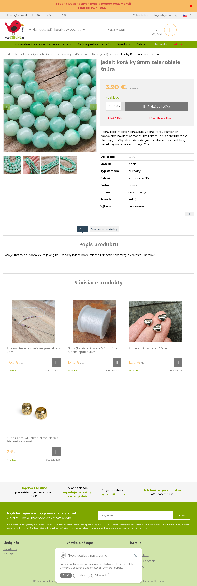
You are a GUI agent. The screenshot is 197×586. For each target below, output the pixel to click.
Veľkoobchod (141, 15)
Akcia (178, 44)
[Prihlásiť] (157, 30)
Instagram (10, 553)
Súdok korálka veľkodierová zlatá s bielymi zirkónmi (32, 439)
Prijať (66, 575)
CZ (187, 15)
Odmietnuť (100, 575)
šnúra (117, 106)
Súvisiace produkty (104, 229)
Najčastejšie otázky (165, 15)
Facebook (10, 549)
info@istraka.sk (19, 15)
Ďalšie (142, 44)
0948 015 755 (43, 15)
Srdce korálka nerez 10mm (148, 348)
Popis (82, 229)
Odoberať (181, 515)
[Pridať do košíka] (156, 106)
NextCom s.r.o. (157, 581)
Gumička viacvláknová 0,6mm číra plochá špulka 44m (92, 350)
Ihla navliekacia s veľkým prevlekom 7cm (33, 350)
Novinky (161, 44)
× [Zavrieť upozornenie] (191, 6)
